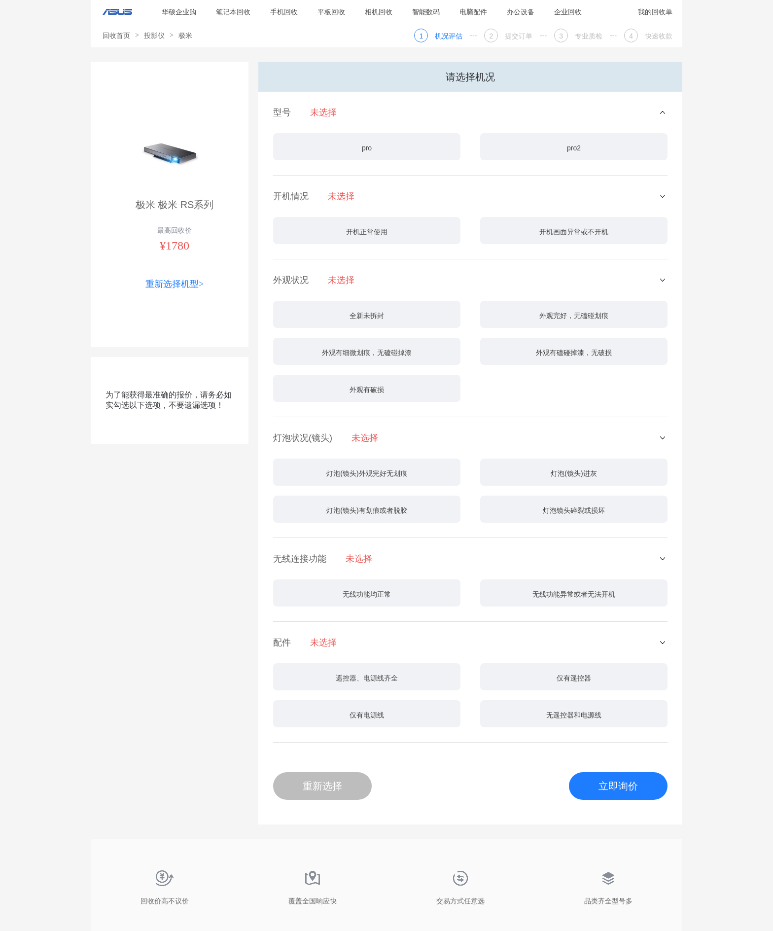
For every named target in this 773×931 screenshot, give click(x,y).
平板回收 (331, 12)
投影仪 (154, 35)
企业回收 (568, 12)
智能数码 (426, 12)
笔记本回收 (233, 12)
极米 (185, 35)
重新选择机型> (174, 284)
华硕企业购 (179, 12)
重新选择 (322, 786)
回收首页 (116, 35)
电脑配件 (473, 12)
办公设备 (520, 12)
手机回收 (284, 12)
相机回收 (378, 12)
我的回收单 (655, 12)
